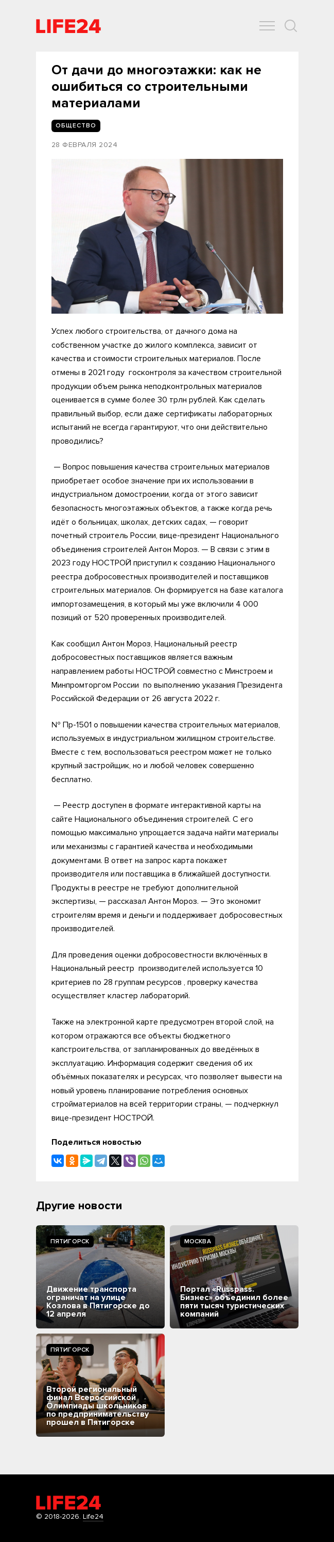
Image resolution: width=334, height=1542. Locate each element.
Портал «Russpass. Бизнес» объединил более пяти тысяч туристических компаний (234, 1301)
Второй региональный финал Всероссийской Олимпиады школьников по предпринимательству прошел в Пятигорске (97, 1405)
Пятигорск (70, 1241)
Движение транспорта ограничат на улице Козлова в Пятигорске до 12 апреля (98, 1301)
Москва (197, 1241)
